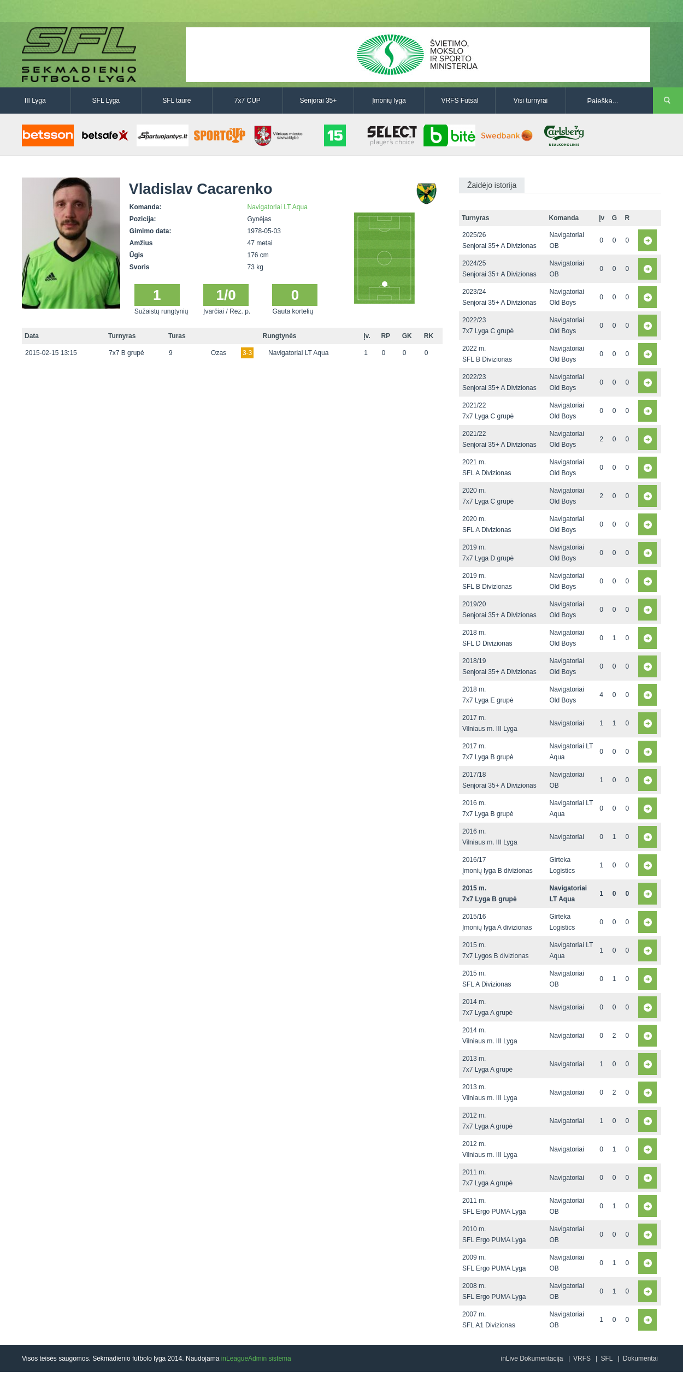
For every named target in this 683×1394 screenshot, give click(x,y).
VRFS (582, 1358)
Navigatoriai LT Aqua (278, 207)
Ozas (218, 353)
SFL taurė (176, 100)
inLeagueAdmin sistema (256, 1358)
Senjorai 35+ (318, 100)
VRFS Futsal (459, 100)
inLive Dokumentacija (532, 1358)
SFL (606, 1358)
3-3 (247, 353)
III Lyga (35, 100)
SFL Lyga (106, 100)
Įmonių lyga (388, 100)
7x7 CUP (247, 100)
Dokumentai (640, 1358)
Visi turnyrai (530, 100)
